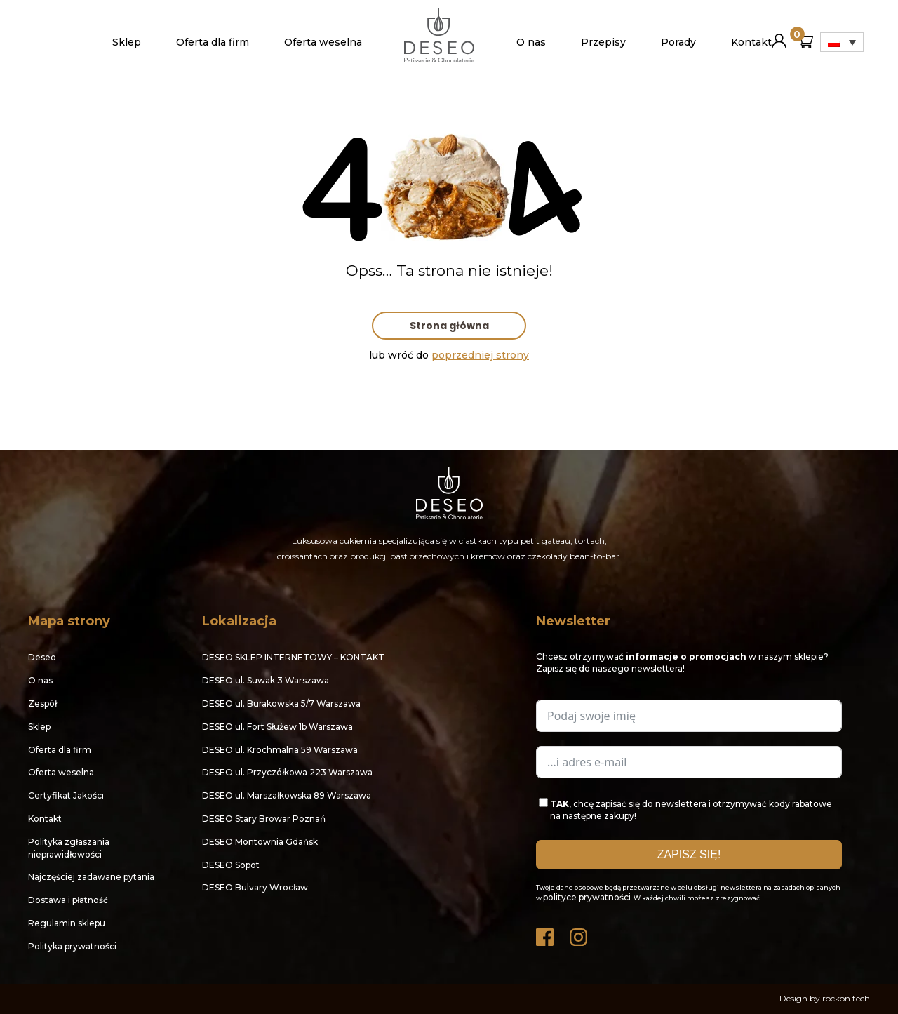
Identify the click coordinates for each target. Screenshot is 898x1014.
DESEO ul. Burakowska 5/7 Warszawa (281, 703)
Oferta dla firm (212, 42)
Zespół (42, 703)
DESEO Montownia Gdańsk (260, 841)
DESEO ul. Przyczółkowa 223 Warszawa (287, 772)
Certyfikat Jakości (66, 795)
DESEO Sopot (231, 865)
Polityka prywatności (72, 946)
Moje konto (779, 35)
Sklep (126, 42)
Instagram (579, 933)
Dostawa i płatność (68, 900)
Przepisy (603, 42)
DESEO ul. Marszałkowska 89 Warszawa (286, 795)
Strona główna (449, 326)
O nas (531, 42)
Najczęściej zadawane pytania (91, 877)
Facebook (546, 933)
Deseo (42, 657)
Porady (678, 42)
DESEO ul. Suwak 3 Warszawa (265, 680)
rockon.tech (846, 998)
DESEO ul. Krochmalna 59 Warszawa (280, 750)
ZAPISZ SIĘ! (689, 854)
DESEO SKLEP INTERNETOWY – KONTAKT (293, 657)
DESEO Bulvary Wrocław (255, 887)
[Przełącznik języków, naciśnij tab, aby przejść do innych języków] (842, 42)
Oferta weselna (323, 42)
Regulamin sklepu (66, 923)
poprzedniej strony (480, 355)
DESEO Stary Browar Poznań (264, 818)
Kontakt (751, 42)
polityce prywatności (587, 897)
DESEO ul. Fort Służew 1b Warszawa (277, 726)
